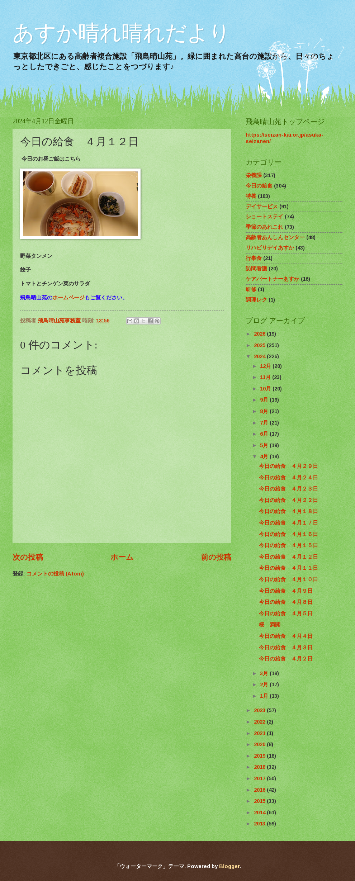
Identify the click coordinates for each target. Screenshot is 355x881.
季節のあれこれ (264, 227)
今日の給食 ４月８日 (286, 602)
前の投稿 (216, 557)
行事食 (254, 258)
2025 (260, 345)
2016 (260, 790)
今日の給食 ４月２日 (286, 659)
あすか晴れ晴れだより (122, 33)
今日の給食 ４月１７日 (288, 523)
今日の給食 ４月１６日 (288, 534)
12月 (266, 366)
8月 (265, 411)
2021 (260, 733)
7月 (265, 423)
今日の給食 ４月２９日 (288, 466)
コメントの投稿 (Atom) (55, 574)
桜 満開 (269, 624)
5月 (265, 445)
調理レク (256, 300)
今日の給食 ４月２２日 (288, 500)
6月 (265, 434)
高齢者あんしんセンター (275, 237)
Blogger (229, 866)
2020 (260, 744)
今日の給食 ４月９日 (286, 591)
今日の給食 (259, 186)
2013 (260, 823)
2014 (260, 812)
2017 (260, 778)
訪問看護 (256, 268)
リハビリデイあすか (270, 248)
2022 (260, 722)
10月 (266, 389)
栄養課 (254, 175)
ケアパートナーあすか (272, 279)
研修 (251, 289)
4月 (265, 456)
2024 (260, 356)
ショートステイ (264, 216)
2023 (260, 710)
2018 (260, 767)
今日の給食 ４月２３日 (288, 489)
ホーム (122, 557)
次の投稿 (28, 557)
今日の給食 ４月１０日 (288, 579)
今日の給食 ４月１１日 (288, 568)
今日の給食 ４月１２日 (288, 557)
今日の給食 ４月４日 (286, 636)
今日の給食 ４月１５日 (288, 545)
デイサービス (262, 206)
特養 (251, 196)
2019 (260, 756)
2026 (260, 334)
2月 (265, 684)
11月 (266, 377)
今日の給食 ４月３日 (286, 647)
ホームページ (68, 297)
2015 (260, 801)
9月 (265, 400)
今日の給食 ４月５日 (286, 613)
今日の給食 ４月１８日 (288, 511)
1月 (265, 696)
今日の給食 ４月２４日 (288, 477)
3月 (265, 673)
